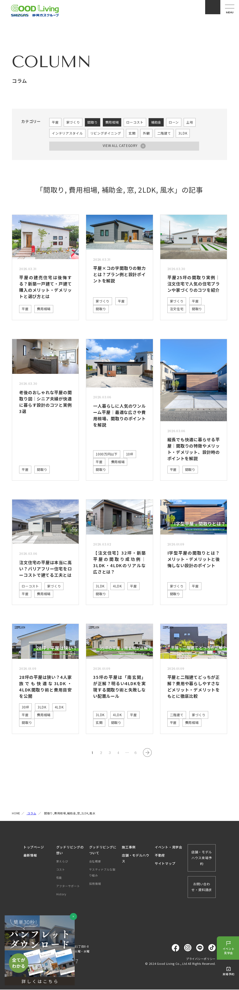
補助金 (156, 122)
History (61, 894)
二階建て (164, 133)
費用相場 (112, 122)
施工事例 (129, 847)
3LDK (182, 133)
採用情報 (95, 884)
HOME (16, 814)
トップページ (33, 847)
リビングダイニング (105, 133)
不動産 (160, 855)
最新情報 (30, 855)
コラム (31, 814)
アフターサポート (68, 886)
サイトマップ (165, 863)
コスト (60, 870)
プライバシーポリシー (201, 959)
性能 (59, 878)
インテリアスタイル (67, 133)
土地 (189, 122)
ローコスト (135, 122)
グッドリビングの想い (70, 850)
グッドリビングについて (103, 850)
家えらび (62, 862)
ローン (174, 122)
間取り (92, 122)
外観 (146, 133)
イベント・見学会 (168, 847)
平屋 (55, 122)
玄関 (132, 133)
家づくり (73, 122)
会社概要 (95, 862)
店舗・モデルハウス (135, 858)
